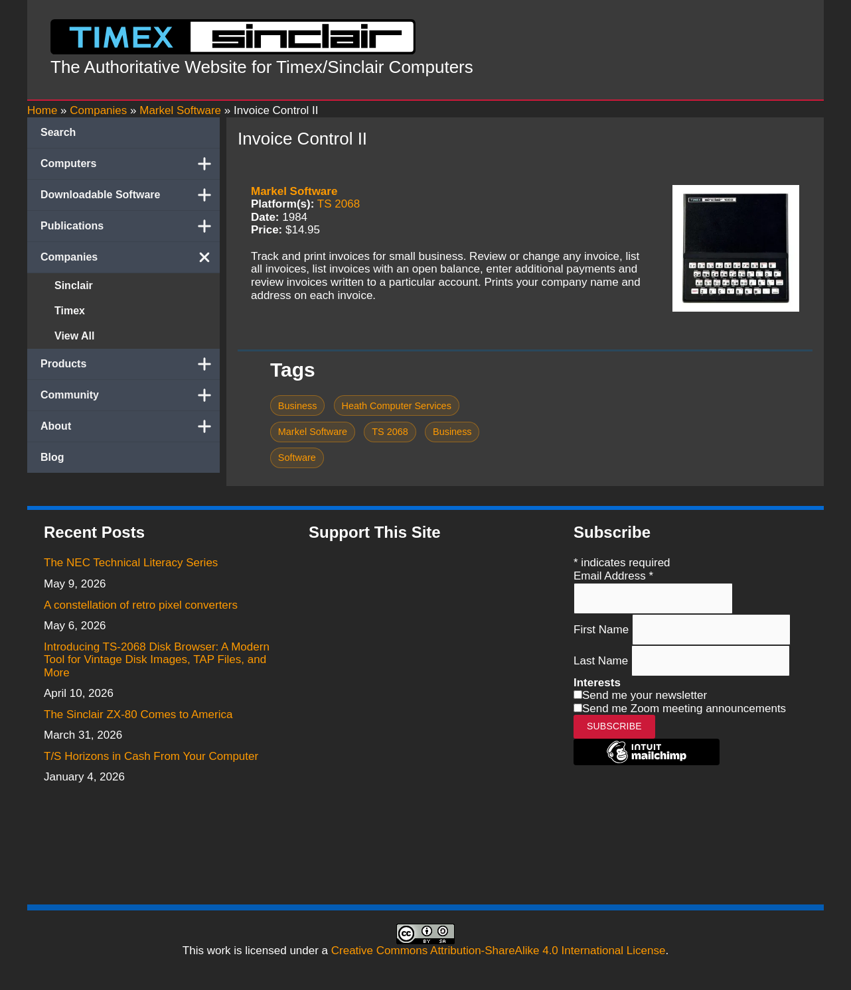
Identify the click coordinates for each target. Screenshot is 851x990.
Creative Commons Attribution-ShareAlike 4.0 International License (498, 950)
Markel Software (294, 191)
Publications (130, 226)
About (130, 426)
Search (58, 132)
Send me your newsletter (644, 695)
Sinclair (73, 285)
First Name (603, 629)
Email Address (613, 576)
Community (130, 395)
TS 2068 (338, 204)
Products (130, 364)
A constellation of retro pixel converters (141, 605)
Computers (130, 164)
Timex (69, 310)
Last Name (602, 660)
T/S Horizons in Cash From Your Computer (151, 756)
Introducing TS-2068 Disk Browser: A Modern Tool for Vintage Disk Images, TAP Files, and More (157, 660)
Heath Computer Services (396, 406)
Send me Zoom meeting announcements (684, 708)
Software (297, 457)
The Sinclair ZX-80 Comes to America (138, 714)
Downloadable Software (130, 195)
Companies (130, 257)
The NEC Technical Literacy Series (131, 562)
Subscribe (614, 726)
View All (74, 335)
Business (297, 406)
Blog (52, 457)
